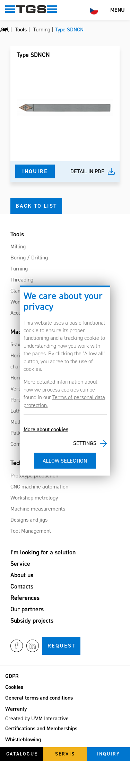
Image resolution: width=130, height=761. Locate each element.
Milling (18, 246)
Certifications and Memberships (41, 728)
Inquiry (108, 754)
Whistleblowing (23, 739)
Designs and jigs (28, 519)
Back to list (36, 205)
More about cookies (46, 429)
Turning (19, 268)
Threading (21, 279)
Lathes (18, 410)
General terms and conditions (39, 697)
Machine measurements (37, 508)
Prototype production (34, 475)
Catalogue (21, 754)
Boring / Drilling (29, 257)
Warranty (16, 708)
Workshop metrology (34, 497)
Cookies (14, 687)
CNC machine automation (39, 486)
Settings (84, 443)
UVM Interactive (50, 718)
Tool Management (30, 530)
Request (61, 645)
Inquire (35, 171)
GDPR (12, 676)
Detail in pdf (87, 171)
